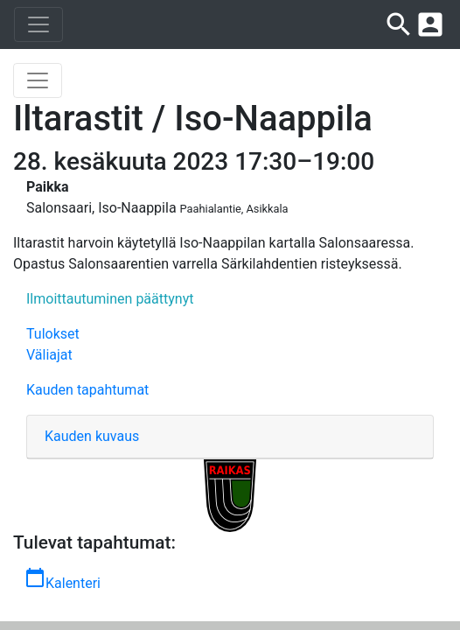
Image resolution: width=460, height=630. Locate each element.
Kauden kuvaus (92, 436)
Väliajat (49, 354)
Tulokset (53, 334)
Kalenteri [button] (62, 579)
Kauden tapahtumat (87, 390)
